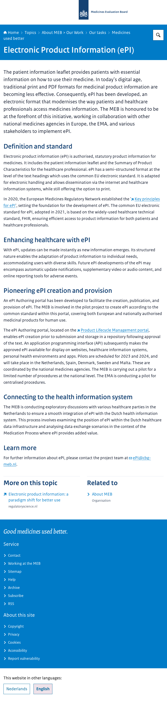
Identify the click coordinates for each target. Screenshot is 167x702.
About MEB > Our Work (63, 32)
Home (11, 32)
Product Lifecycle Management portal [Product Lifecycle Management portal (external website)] (113, 330)
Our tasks (97, 32)
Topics (30, 32)
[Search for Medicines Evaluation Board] (158, 35)
